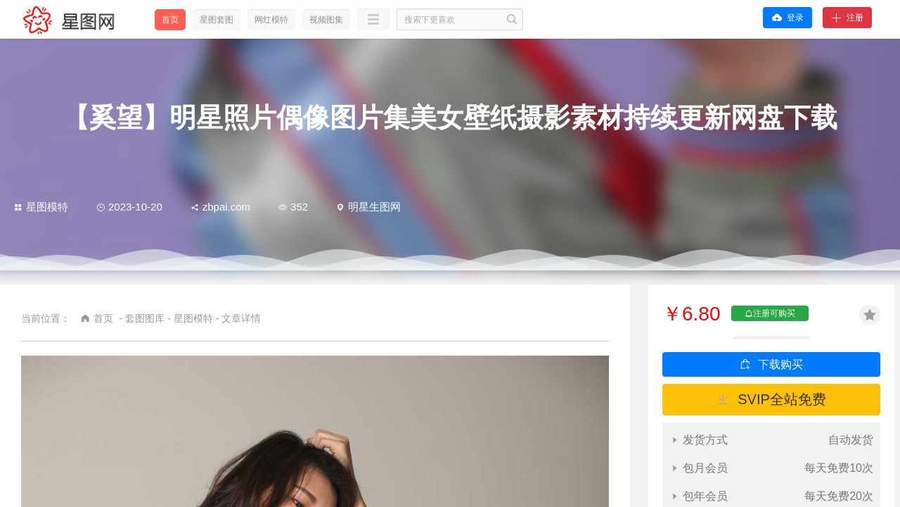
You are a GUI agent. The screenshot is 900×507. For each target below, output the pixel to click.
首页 (170, 20)
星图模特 (41, 207)
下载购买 (780, 364)
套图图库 (145, 318)
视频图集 (326, 20)
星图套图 (216, 20)
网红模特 (271, 20)
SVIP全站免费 (782, 399)
